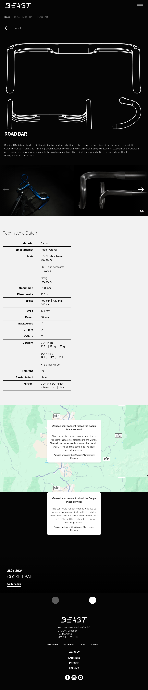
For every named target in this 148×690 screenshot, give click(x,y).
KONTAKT (74, 652)
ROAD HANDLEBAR (23, 17)
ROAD (7, 17)
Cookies (94, 644)
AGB (83, 644)
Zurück (17, 28)
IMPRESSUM (52, 644)
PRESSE (74, 663)
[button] (141, 190)
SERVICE (74, 668)
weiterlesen (14, 584)
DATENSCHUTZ (70, 644)
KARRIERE (74, 658)
